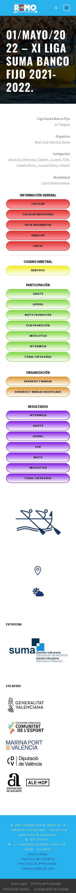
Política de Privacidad (46, 883)
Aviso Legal (19, 883)
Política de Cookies (38, 859)
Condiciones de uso (38, 868)
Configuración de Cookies (51, 889)
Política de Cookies (16, 889)
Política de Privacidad (38, 863)
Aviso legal (38, 854)
